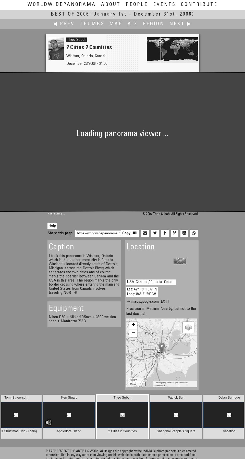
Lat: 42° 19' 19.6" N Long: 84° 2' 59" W (142, 291)
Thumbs (92, 24)
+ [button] (133, 325)
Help (52, 226)
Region (153, 24)
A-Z (133, 24)
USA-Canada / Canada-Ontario (151, 282)
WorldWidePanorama (62, 4)
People (137, 4)
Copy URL (130, 233)
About (111, 4)
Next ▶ (180, 24)
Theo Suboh (76, 40)
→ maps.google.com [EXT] (147, 302)
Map (115, 24)
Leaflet (157, 382)
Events (164, 4)
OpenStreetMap (181, 382)
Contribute (199, 4)
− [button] (133, 333)
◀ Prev (64, 24)
